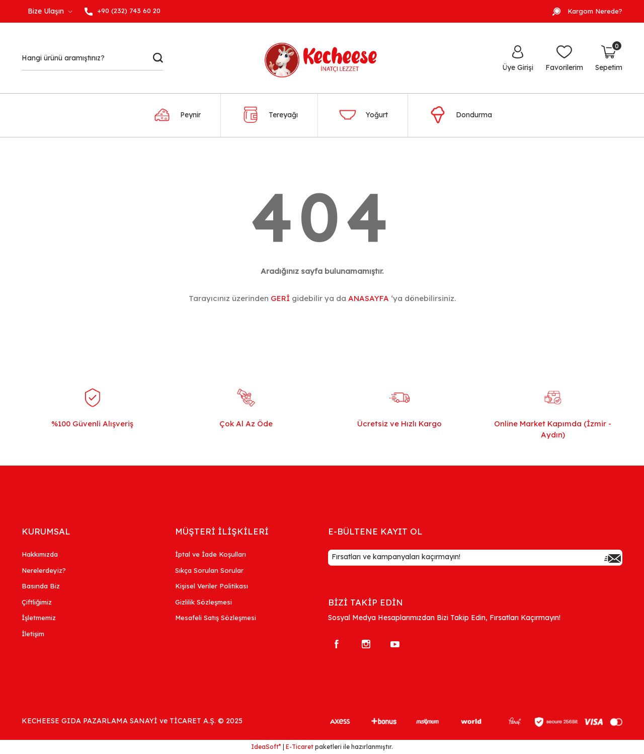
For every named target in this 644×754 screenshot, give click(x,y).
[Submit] (612, 558)
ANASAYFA (368, 298)
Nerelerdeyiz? (44, 570)
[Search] (92, 57)
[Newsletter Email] (475, 558)
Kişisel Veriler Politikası (211, 586)
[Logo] (326, 58)
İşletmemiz (39, 618)
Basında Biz (41, 586)
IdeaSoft (266, 746)
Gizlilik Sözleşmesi (203, 602)
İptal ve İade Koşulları (210, 554)
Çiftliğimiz (37, 602)
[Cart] (608, 57)
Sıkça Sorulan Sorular (209, 570)
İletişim (33, 634)
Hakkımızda (40, 554)
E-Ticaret (299, 746)
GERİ (280, 298)
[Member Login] (517, 57)
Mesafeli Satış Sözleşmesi (215, 618)
